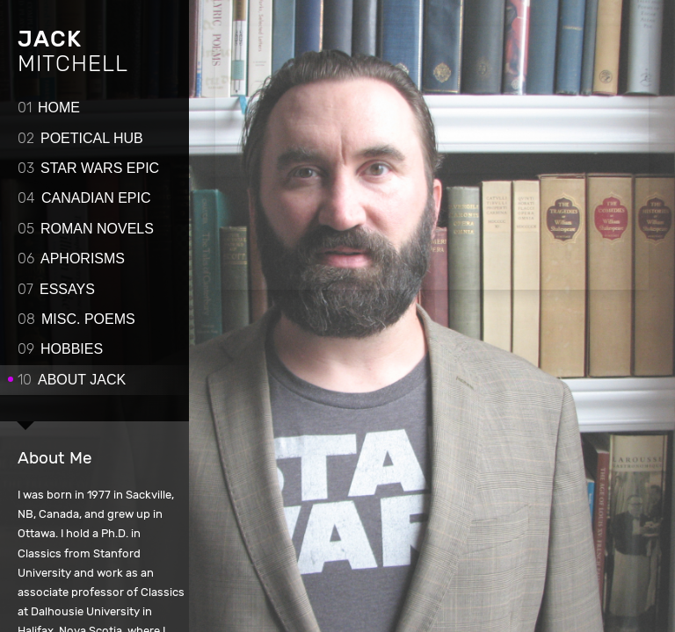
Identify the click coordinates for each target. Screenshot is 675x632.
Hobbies (60, 349)
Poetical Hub (80, 138)
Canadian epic (84, 198)
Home (49, 107)
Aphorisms (71, 258)
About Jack (72, 379)
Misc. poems (76, 319)
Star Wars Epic (88, 168)
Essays (56, 289)
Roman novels (86, 228)
